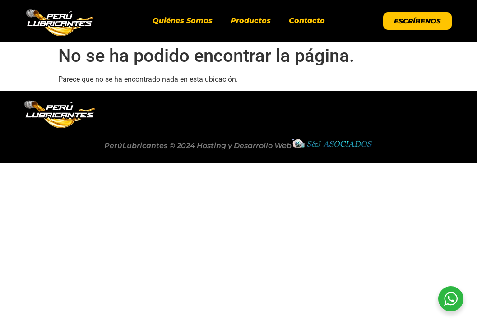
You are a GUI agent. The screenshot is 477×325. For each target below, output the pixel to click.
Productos (251, 20)
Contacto (307, 20)
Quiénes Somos (183, 20)
